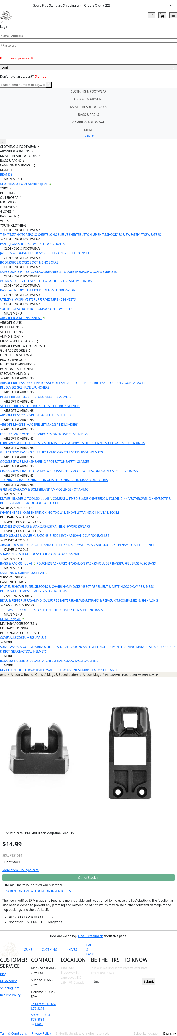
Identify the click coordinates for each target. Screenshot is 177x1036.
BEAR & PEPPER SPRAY (16, 600)
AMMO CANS (55, 452)
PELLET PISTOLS (32, 397)
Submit (149, 981)
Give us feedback (90, 936)
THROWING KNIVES (148, 498)
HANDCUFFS (85, 536)
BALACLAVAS (37, 272)
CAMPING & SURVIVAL (88, 122)
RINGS (75, 670)
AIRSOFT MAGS (11, 424)
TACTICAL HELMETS (33, 651)
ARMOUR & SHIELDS (15, 545)
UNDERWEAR (65, 290)
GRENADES (8, 489)
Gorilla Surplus (69, 1033)
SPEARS (84, 526)
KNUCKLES (101, 536)
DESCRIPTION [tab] (12, 891)
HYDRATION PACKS (81, 563)
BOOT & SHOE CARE (44, 262)
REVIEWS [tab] (28, 891)
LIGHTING (59, 591)
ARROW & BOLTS (28, 489)
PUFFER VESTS (44, 299)
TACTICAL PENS (115, 545)
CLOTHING (49, 949)
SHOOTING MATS (90, 452)
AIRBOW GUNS (48, 471)
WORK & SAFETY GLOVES (18, 281)
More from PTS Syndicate (20, 870)
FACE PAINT (112, 647)
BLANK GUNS (98, 480)
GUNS (28, 949)
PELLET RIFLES (10, 397)
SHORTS (24, 244)
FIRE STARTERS (61, 600)
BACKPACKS (59, 563)
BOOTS (5, 262)
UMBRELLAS (88, 670)
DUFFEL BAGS (130, 563)
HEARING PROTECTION (49, 461)
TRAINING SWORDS (65, 526)
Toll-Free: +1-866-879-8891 (43, 1006)
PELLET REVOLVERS (57, 397)
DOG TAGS (74, 661)
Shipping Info (9, 988)
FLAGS (86, 661)
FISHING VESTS (65, 299)
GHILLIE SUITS (56, 610)
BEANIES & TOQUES (60, 272)
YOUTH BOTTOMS (32, 309)
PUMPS (23, 591)
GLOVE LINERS (81, 281)
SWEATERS (153, 235)
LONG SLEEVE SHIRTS (63, 235)
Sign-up (40, 76)
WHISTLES (39, 670)
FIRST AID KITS (35, 610)
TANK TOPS (21, 235)
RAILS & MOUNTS (44, 443)
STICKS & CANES (92, 545)
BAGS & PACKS (88, 114)
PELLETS (51, 415)
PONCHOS (84, 253)
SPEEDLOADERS (66, 424)
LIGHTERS (25, 670)
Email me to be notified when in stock (33, 885)
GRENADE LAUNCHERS (33, 387)
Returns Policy (10, 995)
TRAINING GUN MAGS (73, 480)
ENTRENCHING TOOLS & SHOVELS (55, 512)
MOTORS (27, 434)
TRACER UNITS (134, 443)
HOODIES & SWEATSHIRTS (127, 235)
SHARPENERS (9, 554)
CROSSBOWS (9, 471)
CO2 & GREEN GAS (32, 415)
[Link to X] (159, 949)
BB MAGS (28, 424)
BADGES (6, 661)
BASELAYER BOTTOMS (40, 290)
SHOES (15, 262)
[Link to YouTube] (121, 949)
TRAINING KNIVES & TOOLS (100, 512)
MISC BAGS (148, 563)
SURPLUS (39, 637)
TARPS (4, 610)
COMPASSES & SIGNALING (139, 600)
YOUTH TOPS (9, 309)
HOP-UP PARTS (10, 434)
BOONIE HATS (18, 272)
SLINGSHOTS (28, 471)
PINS (94, 661)
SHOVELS (19, 586)
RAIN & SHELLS (66, 253)
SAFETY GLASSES (77, 461)
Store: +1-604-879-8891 (41, 1017)
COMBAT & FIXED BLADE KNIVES (76, 498)
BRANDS (88, 136)
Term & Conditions (13, 1033)
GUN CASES (8, 452)
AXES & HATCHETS (49, 503)
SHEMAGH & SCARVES (90, 272)
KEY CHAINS (9, 670)
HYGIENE (6, 586)
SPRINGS (81, 434)
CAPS (4, 272)
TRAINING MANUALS (136, 647)
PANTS (4, 244)
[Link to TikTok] (150, 949)
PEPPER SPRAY (69, 545)
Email (37, 1024)
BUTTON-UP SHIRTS (93, 235)
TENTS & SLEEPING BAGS (85, 610)
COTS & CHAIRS (51, 586)
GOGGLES (7, 461)
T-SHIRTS (6, 235)
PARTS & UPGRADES (109, 443)
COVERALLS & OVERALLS (47, 244)
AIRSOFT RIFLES (11, 383)
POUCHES (43, 563)
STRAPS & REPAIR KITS (104, 600)
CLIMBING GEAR (40, 591)
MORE (88, 130)
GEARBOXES (43, 434)
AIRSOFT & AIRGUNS (88, 99)
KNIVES (71, 949)
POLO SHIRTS (39, 235)
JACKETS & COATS (12, 253)
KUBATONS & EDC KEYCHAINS (54, 536)
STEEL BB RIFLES (12, 406)
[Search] (23, 85)
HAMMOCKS (71, 586)
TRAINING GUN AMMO (40, 480)
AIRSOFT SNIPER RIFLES (86, 383)
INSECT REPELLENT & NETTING (103, 586)
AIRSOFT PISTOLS (35, 383)
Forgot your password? (16, 58)
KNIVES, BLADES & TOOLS (88, 107)
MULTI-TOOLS (26, 503)
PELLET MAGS (45, 424)
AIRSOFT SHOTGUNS (118, 383)
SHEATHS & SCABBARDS (36, 554)
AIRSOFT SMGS (58, 383)
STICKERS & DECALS (26, 661)
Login (88, 67)
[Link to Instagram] (140, 949)
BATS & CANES (22, 536)
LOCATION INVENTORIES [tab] (53, 891)
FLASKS (65, 670)
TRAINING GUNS (12, 480)
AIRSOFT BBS (9, 415)
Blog (3, 974)
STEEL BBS (64, 415)
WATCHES (53, 670)
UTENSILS (33, 586)
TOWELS (12, 591)
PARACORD (17, 610)
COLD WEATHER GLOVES (53, 281)
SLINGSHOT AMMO (74, 489)
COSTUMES (25, 637)
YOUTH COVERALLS (58, 309)
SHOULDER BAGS (107, 563)
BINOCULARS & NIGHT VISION (59, 647)
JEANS (13, 244)
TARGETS (71, 452)
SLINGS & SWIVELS (70, 443)
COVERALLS (8, 637)
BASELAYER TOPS (12, 290)
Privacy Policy (41, 1033)
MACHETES (8, 526)
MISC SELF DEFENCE (140, 545)
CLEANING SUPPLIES (31, 452)
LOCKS (155, 647)
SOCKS (25, 262)
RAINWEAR (80, 600)
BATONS (6, 536)
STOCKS (89, 443)
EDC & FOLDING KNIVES (116, 498)
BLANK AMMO (50, 489)
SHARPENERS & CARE (15, 512)
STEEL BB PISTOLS (37, 406)
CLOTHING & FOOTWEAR (88, 91)
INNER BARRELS (63, 434)
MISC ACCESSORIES (68, 554)
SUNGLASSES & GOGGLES (18, 647)
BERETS (111, 272)
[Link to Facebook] (131, 949)
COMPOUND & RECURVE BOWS (115, 471)
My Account (8, 981)
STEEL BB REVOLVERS (65, 406)
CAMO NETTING (92, 647)
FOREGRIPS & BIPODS (16, 443)
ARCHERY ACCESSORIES (76, 471)
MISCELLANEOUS (110, 670)
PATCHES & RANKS (54, 661)
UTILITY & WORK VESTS (17, 299)
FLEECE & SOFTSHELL (40, 253)
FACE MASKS (23, 461)
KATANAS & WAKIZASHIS (33, 526)
